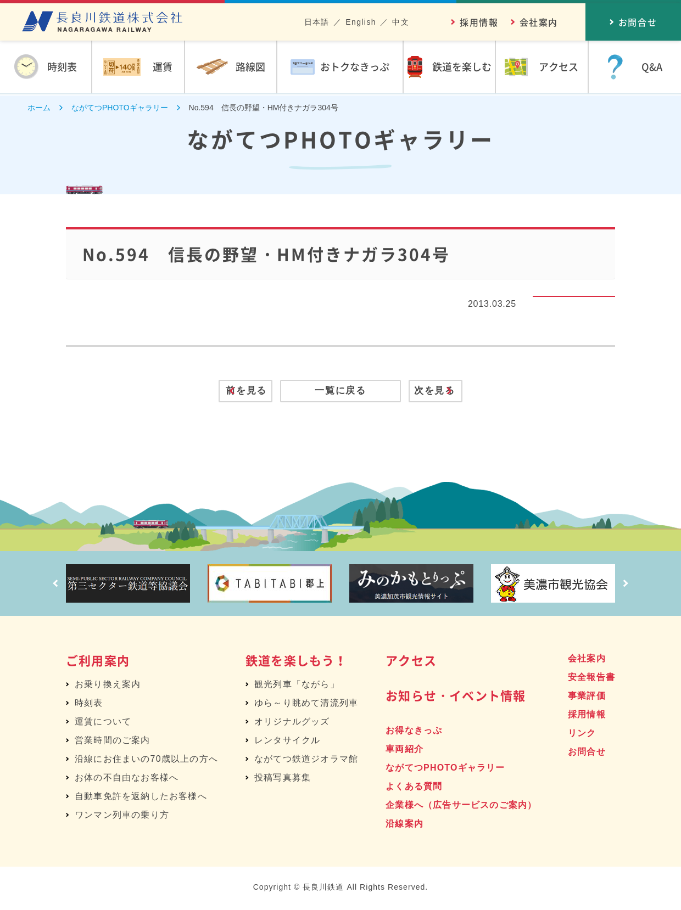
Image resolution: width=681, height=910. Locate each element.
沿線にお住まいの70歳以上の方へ (146, 761)
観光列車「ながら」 (296, 686)
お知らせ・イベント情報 (456, 697)
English (360, 22)
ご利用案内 (98, 662)
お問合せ (587, 754)
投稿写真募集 (282, 779)
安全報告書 (591, 679)
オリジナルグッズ (292, 723)
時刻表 (89, 705)
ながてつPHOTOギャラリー (445, 769)
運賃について (103, 723)
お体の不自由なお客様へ (126, 779)
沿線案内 (404, 825)
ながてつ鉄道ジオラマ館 (306, 761)
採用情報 (479, 22)
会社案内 (539, 22)
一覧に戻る (341, 393)
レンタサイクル (287, 742)
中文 (400, 22)
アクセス (411, 662)
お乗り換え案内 (108, 686)
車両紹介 (404, 751)
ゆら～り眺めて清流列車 (306, 705)
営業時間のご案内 (112, 742)
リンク (582, 735)
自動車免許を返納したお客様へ (141, 798)
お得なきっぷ (414, 732)
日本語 (317, 22)
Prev (52, 585)
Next (629, 585)
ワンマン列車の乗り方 (122, 817)
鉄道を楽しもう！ (296, 662)
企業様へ (461, 807)
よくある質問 (414, 788)
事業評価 (587, 698)
